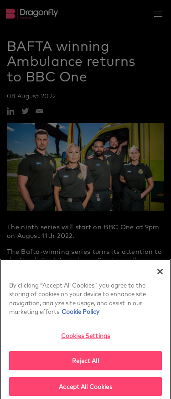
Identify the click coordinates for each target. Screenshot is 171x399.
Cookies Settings (85, 338)
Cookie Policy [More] (80, 314)
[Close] (160, 274)
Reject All (85, 363)
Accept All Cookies (85, 389)
